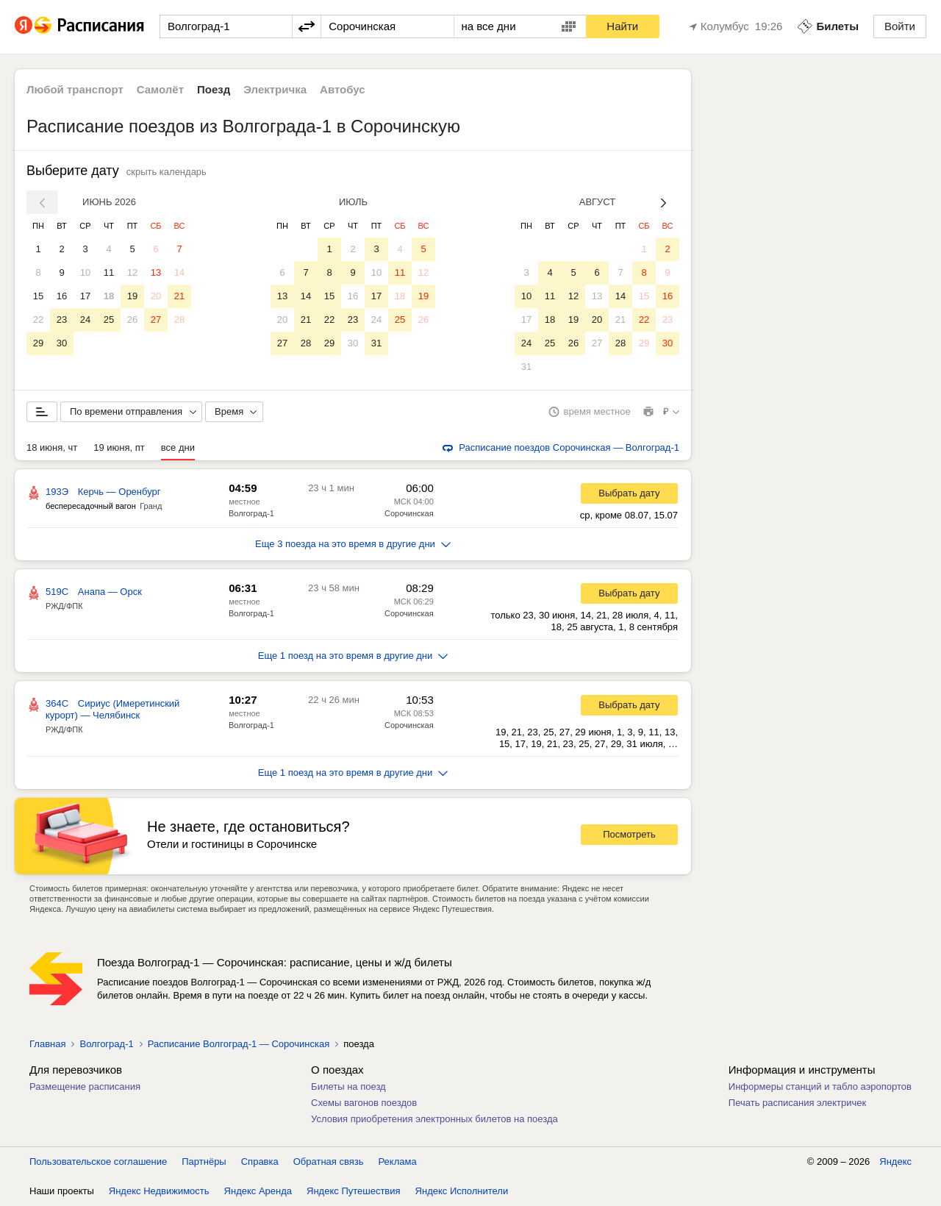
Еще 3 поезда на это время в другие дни (353, 543)
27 (156, 319)
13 (156, 272)
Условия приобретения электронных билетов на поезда (434, 1118)
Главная (47, 1043)
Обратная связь (328, 1161)
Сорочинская (409, 513)
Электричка (275, 89)
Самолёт (160, 89)
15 (38, 296)
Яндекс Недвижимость (159, 1190)
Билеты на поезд (348, 1086)
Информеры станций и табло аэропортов (820, 1086)
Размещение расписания (84, 1086)
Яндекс (895, 1161)
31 (376, 343)
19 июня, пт (119, 447)
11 (109, 272)
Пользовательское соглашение (98, 1161)
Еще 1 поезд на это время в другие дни (353, 655)
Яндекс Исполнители (462, 1190)
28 (179, 319)
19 (132, 296)
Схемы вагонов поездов (364, 1102)
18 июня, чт (51, 447)
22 (38, 319)
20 (156, 296)
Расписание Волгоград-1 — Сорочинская (239, 1043)
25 (109, 319)
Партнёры (204, 1161)
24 (85, 319)
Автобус (342, 89)
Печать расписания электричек (797, 1102)
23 (62, 319)
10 (85, 272)
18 (109, 296)
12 (132, 272)
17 (85, 296)
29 (38, 343)
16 (62, 296)
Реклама (398, 1161)
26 (132, 319)
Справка (260, 1161)
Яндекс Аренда (258, 1190)
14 (179, 272)
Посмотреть (629, 834)
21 (179, 296)
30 (62, 343)
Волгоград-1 (251, 513)
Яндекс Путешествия (354, 1190)
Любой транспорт (75, 89)
